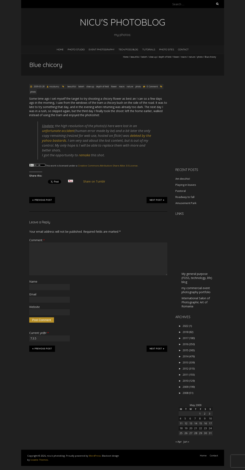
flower (176, 56)
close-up (153, 56)
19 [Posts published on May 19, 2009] (186, 428)
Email (32, 294)
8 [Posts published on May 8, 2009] (200, 418)
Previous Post (42, 200)
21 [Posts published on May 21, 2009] (195, 428)
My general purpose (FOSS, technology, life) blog (196, 278)
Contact (183, 49)
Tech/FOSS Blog (128, 49)
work (53, 165)
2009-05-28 (39, 86)
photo (200, 56)
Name (33, 281)
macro (184, 56)
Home (60, 49)
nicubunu (54, 86)
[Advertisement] (200, 135)
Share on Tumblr (95, 181)
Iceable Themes (39, 459)
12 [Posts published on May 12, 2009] (186, 423)
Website (34, 307)
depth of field (165, 56)
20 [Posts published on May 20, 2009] (190, 428)
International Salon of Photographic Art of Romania (195, 302)
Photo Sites (166, 49)
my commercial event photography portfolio (195, 290)
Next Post (157, 200)
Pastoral (180, 191)
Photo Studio (76, 49)
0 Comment (152, 86)
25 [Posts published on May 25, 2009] (181, 433)
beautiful (135, 56)
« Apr (178, 441)
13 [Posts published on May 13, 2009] (190, 423)
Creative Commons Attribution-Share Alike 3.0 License (108, 165)
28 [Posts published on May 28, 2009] (195, 433)
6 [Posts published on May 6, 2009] (190, 418)
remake (84, 155)
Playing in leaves (185, 185)
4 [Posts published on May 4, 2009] (180, 418)
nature (192, 56)
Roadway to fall (184, 197)
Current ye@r (39, 333)
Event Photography (101, 49)
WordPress (95, 455)
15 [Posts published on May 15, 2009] (200, 423)
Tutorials (148, 49)
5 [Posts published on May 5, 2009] (185, 418)
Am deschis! (182, 178)
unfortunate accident (58, 130)
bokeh (144, 56)
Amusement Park (185, 203)
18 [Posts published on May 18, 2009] (181, 428)
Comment (37, 240)
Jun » (186, 441)
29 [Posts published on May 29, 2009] (200, 433)
